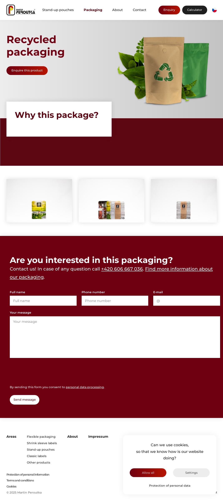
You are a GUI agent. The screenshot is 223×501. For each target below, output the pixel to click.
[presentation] (41, 371)
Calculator (194, 10)
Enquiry (169, 10)
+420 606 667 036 (122, 269)
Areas (11, 437)
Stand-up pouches (58, 10)
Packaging (93, 10)
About (117, 10)
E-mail (158, 292)
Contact (139, 10)
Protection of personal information (27, 474)
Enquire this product (27, 70)
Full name (17, 292)
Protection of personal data (169, 485)
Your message (20, 312)
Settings (191, 473)
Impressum (98, 437)
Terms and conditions (20, 480)
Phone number (93, 292)
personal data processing (85, 387)
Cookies (11, 486)
